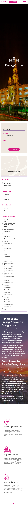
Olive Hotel (7, 197)
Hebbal (6, 241)
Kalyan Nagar (8, 261)
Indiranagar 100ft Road (9, 253)
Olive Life (6, 199)
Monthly (6, 210)
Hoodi (5, 309)
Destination (7, 127)
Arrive (5, 133)
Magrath (6, 280)
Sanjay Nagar (8, 243)
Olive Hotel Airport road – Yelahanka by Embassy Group (9, 223)
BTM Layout (7, 227)
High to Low (7, 185)
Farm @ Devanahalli (9, 239)
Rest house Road (9, 282)
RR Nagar (7, 297)
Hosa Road (7, 219)
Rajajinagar (7, 292)
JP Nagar (6, 259)
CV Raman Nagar (9, 229)
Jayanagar (7, 256)
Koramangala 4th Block (9, 277)
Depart (5, 140)
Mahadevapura (8, 304)
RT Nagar (6, 299)
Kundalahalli (7, 306)
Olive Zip (6, 194)
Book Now (13, 2)
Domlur (6, 234)
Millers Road (7, 287)
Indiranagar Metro (9, 251)
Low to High (7, 183)
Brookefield (7, 302)
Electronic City (8, 236)
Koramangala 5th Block (9, 270)
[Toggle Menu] (24, 2)
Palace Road (7, 290)
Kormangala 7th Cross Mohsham (8, 267)
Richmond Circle (8, 294)
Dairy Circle (7, 231)
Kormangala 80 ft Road (9, 264)
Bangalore (6, 129)
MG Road (6, 285)
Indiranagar (7, 248)
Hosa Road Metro (9, 246)
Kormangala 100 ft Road (9, 274)
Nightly (6, 208)
